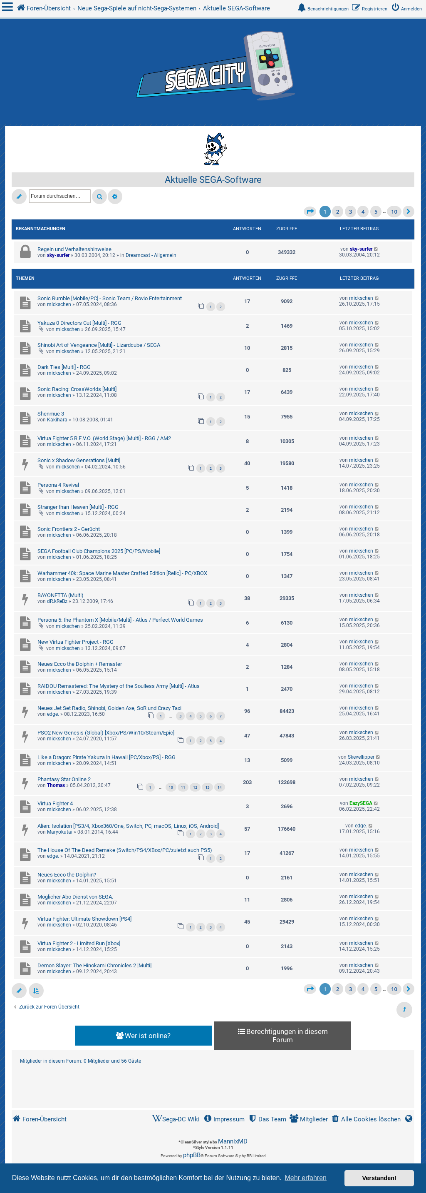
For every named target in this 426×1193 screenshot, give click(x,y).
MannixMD (233, 1141)
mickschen (59, 304)
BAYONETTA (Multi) (60, 595)
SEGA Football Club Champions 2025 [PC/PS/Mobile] (98, 551)
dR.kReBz (57, 601)
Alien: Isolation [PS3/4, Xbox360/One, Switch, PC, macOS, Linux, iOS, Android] (128, 826)
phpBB (192, 1155)
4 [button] (363, 211)
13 (207, 787)
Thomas (56, 785)
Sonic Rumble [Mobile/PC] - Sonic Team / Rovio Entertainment (109, 298)
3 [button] (350, 211)
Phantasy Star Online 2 (64, 779)
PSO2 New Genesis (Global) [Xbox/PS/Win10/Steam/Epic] (105, 733)
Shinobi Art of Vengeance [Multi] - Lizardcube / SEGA (98, 345)
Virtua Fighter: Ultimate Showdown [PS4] (84, 919)
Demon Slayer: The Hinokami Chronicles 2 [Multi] (94, 965)
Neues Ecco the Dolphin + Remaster (79, 664)
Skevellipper (361, 757)
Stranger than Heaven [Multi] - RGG (78, 507)
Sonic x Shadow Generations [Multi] (78, 460)
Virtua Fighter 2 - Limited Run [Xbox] (78, 943)
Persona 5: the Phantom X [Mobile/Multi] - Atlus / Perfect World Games (120, 620)
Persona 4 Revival (58, 485)
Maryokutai (59, 832)
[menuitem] (408, 8)
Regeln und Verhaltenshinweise (74, 249)
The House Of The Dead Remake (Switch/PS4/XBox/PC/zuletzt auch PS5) (124, 850)
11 (183, 787)
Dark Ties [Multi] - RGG (64, 367)
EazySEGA (360, 803)
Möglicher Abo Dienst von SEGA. (75, 897)
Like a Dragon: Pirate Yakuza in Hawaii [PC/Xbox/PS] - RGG (106, 757)
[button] (310, 212)
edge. (53, 714)
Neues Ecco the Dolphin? (66, 875)
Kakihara (57, 420)
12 (195, 787)
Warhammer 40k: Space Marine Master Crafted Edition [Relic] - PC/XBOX (122, 573)
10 (171, 787)
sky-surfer (58, 255)
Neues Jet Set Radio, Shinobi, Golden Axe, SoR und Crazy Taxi (109, 708)
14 (220, 787)
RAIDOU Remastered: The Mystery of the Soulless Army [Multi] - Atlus (118, 686)
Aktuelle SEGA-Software (213, 179)
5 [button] (375, 211)
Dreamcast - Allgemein (151, 255)
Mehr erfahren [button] (306, 1177)
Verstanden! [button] (379, 1178)
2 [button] (337, 211)
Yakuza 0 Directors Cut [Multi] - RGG (79, 323)
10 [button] (394, 211)
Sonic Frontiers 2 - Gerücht (68, 529)
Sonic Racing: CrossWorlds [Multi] (76, 389)
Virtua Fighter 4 (55, 803)
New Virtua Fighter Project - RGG (75, 642)
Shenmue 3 (50, 414)
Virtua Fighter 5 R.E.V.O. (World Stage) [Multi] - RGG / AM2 (104, 438)
